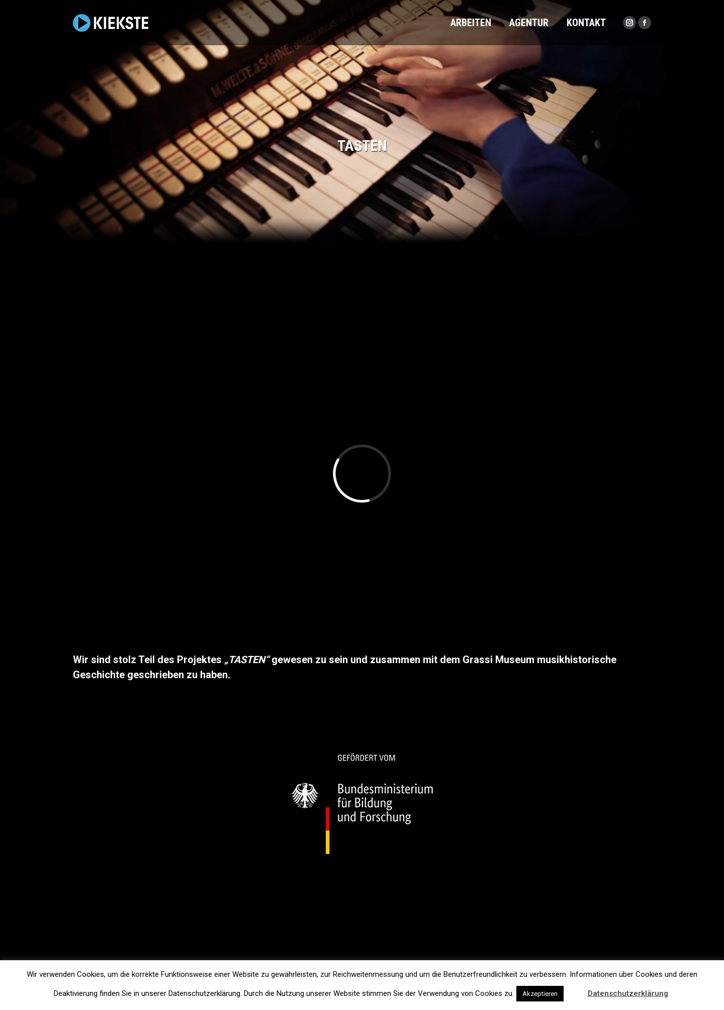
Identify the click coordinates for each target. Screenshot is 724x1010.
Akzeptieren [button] (540, 993)
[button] (575, 988)
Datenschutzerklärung (628, 993)
